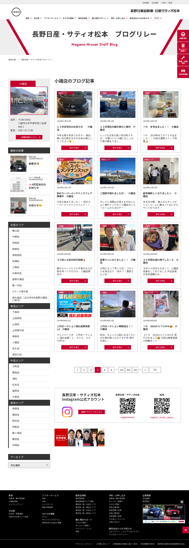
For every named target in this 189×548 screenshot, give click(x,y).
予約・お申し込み (118, 18)
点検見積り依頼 (115, 516)
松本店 (15, 384)
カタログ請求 (81, 522)
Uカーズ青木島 (20, 291)
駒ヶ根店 (17, 433)
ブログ (156, 18)
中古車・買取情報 (16, 513)
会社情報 (155, 2)
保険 (77, 531)
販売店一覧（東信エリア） (86, 507)
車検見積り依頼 (115, 510)
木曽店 (15, 396)
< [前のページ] (77, 370)
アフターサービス (51, 18)
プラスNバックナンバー (118, 534)
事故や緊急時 (47, 507)
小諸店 (15, 342)
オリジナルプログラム (51, 519)
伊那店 (15, 427)
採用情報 (145, 2)
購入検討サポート (99, 18)
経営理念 (146, 501)
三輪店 (15, 267)
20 (128, 370)
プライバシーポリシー (84, 544)
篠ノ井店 (17, 285)
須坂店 (15, 242)
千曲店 (15, 312)
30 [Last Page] (155, 370)
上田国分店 (18, 330)
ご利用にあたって (103, 544)
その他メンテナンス (117, 519)
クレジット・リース (83, 528)
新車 (27, 18)
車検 (44, 498)
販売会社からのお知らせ (139, 18)
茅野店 (15, 408)
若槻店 (15, 261)
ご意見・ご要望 (166, 2)
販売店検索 (82, 18)
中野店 (15, 236)
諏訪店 (15, 414)
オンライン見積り (83, 525)
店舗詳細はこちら (29, 137)
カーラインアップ (16, 504)
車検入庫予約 (114, 507)
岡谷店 (15, 420)
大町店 (15, 366)
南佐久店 (17, 354)
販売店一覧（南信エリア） (86, 513)
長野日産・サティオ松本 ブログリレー (94, 34)
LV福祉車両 (13, 501)
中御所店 (17, 273)
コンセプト (146, 504)
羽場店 (15, 445)
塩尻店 (15, 390)
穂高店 (15, 372)
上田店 (15, 324)
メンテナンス (47, 504)
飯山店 (15, 230)
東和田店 (17, 255)
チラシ (44, 516)
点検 (44, 501)
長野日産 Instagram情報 (51, 522)
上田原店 (17, 318)
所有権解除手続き (148, 544)
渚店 (14, 378)
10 (121, 370)
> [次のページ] (145, 370)
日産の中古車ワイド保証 (18, 516)
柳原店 (15, 249)
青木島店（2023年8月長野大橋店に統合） (29, 299)
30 (135, 370)
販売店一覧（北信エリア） (86, 504)
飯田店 (15, 439)
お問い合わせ (114, 522)
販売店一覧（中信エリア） (86, 510)
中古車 (36, 18)
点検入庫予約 (114, 513)
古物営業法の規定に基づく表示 (125, 544)
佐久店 (15, 348)
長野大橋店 (18, 279)
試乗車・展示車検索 (17, 498)
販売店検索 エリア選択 (85, 501)
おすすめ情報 (68, 18)
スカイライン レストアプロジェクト (124, 531)
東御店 (15, 336)
